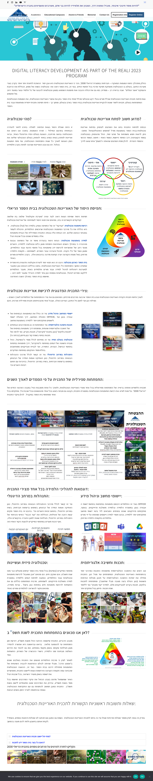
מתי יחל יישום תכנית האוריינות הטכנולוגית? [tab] (30, 736)
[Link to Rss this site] (25, 2)
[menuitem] (144, 2)
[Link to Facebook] (8, 2)
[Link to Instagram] (12, 2)
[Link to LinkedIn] (16, 2)
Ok (135, 776)
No (142, 776)
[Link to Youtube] (21, 2)
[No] (149, 776)
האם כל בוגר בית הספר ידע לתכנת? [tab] (27, 742)
